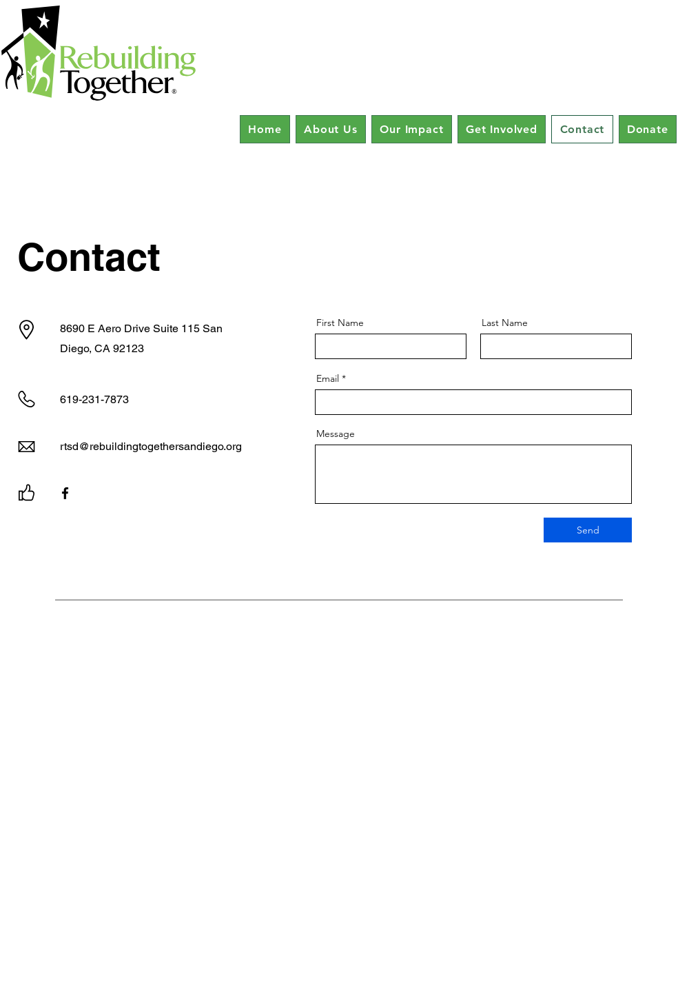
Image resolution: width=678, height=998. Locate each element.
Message (335, 433)
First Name (340, 322)
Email (327, 378)
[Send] (588, 530)
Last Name (505, 322)
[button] (331, 129)
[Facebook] (65, 493)
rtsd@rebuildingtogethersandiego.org (151, 446)
